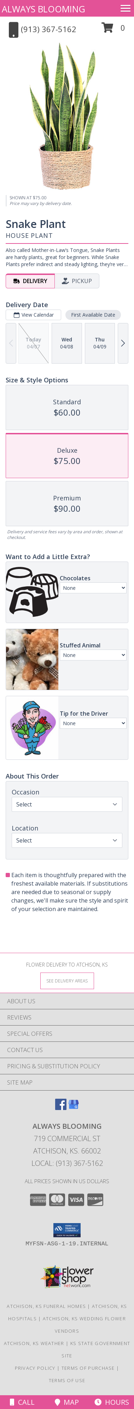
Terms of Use (67, 1380)
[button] (113, 30)
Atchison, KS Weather (34, 1343)
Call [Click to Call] (22, 1402)
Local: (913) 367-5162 (67, 1163)
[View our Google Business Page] (73, 1108)
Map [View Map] (67, 1402)
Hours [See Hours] (111, 1402)
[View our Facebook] (60, 1108)
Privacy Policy (35, 1368)
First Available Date (93, 315)
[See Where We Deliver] (67, 980)
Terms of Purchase (88, 1368)
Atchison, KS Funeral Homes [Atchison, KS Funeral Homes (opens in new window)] (46, 1306)
